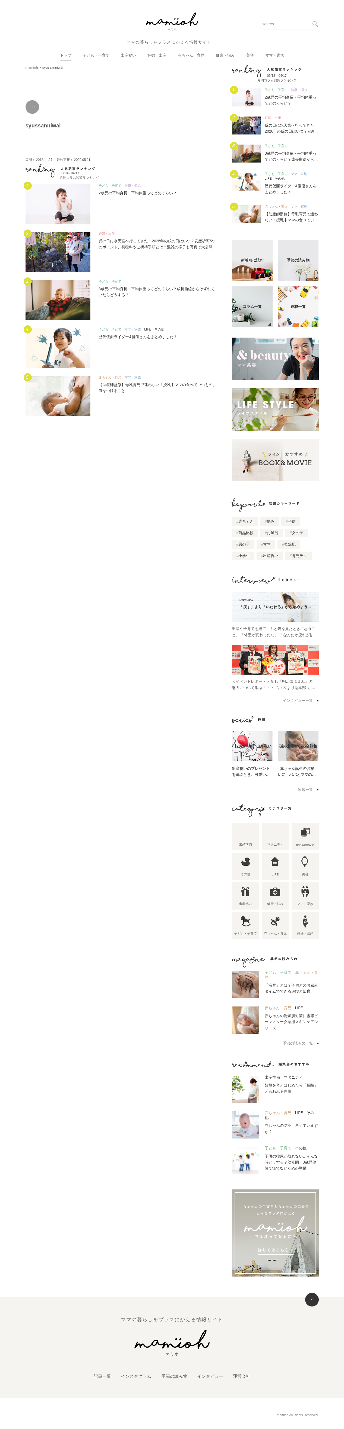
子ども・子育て (96, 55)
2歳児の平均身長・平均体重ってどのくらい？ (138, 193)
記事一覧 (102, 1376)
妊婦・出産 (156, 55)
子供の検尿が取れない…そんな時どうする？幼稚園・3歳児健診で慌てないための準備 (291, 1162)
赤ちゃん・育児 (191, 55)
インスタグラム (136, 1376)
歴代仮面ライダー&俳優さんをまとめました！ (138, 337)
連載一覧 (305, 789)
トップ (65, 55)
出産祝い (128, 55)
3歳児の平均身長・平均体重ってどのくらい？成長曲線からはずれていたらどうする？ (291, 159)
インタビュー (210, 1376)
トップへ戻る (312, 1299)
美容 (250, 55)
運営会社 (241, 1376)
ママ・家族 (274, 55)
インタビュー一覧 (298, 700)
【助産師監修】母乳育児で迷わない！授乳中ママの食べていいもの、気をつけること (291, 220)
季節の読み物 (174, 1376)
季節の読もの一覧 (298, 1043)
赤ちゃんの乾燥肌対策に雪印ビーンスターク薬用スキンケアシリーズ (291, 1022)
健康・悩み (225, 55)
